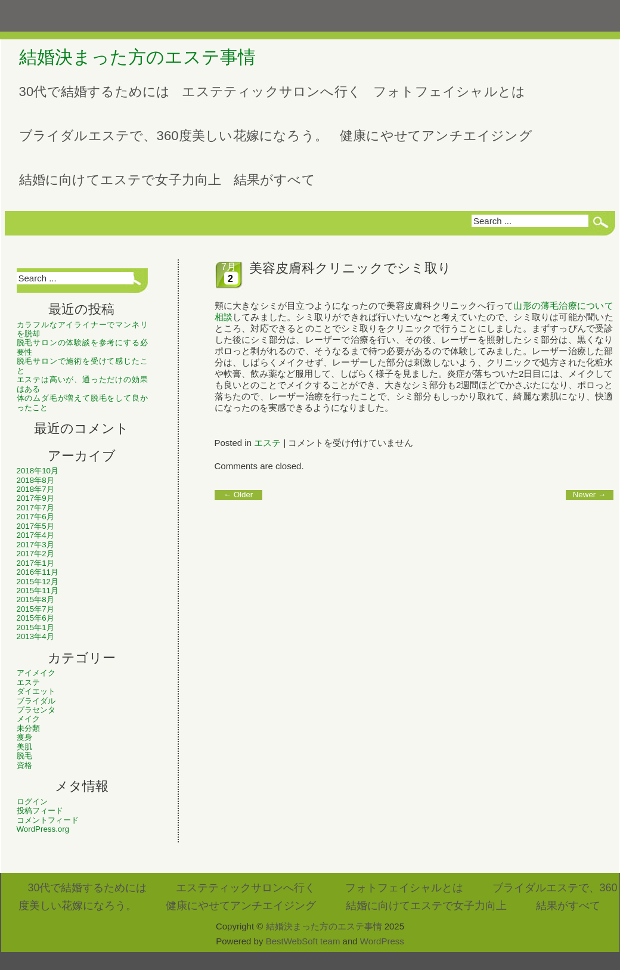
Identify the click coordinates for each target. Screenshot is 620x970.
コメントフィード (48, 820)
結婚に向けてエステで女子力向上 (120, 179)
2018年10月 (37, 470)
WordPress (382, 941)
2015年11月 (37, 590)
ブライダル (36, 700)
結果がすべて (274, 179)
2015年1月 (35, 627)
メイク (28, 718)
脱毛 (24, 755)
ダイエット (36, 691)
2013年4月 (35, 636)
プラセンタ (36, 709)
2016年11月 (37, 572)
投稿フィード (40, 810)
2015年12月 (37, 581)
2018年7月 (35, 489)
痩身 (24, 737)
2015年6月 (35, 617)
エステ (28, 682)
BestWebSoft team (303, 941)
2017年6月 (35, 516)
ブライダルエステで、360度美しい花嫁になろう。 (173, 135)
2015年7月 (35, 609)
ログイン (32, 801)
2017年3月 (35, 544)
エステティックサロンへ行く (271, 91)
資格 (24, 765)
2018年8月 (35, 480)
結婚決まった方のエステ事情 (137, 57)
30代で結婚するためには (94, 91)
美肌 (24, 746)
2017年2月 (35, 553)
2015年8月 (35, 599)
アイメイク (36, 672)
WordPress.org (43, 829)
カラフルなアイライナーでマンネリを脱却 (82, 329)
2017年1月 (35, 563)
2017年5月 (35, 526)
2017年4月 (35, 535)
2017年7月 (35, 507)
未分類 (28, 728)
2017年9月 (35, 498)
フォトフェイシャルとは (449, 91)
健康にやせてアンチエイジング (436, 135)
